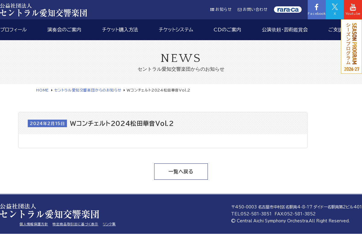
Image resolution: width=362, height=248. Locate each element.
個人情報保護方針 (34, 224)
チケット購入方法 (120, 29)
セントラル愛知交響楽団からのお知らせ (87, 90)
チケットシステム (176, 29)
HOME (42, 90)
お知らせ (221, 9)
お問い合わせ (253, 9)
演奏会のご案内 (64, 29)
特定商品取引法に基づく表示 (75, 224)
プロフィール (13, 29)
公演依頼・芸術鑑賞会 (285, 29)
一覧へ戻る (181, 171)
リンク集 (109, 224)
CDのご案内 (227, 29)
